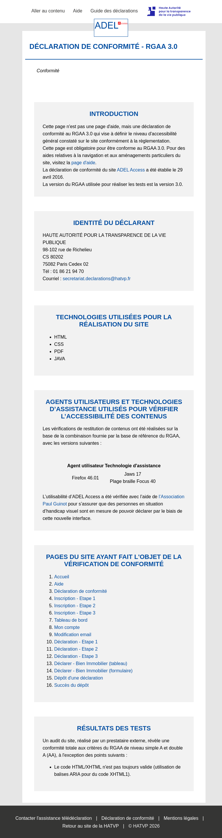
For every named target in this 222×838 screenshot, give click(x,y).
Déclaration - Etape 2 (76, 649)
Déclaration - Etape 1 (76, 641)
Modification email (72, 634)
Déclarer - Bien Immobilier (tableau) (90, 663)
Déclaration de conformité (80, 591)
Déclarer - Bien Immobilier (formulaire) (93, 670)
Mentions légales (181, 818)
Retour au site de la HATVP (90, 826)
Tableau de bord (71, 620)
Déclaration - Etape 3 (76, 656)
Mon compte (67, 627)
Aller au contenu (48, 10)
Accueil (61, 576)
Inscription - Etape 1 (74, 598)
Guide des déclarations (114, 10)
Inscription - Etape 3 (74, 612)
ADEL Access (131, 169)
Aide (77, 10)
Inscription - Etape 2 (74, 605)
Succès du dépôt (71, 685)
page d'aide (83, 162)
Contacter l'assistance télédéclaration (53, 818)
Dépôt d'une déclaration (78, 677)
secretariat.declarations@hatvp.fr (97, 278)
